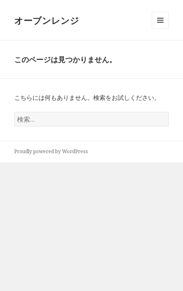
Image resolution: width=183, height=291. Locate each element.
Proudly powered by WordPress (51, 151)
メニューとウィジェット (160, 28)
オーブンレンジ (46, 20)
